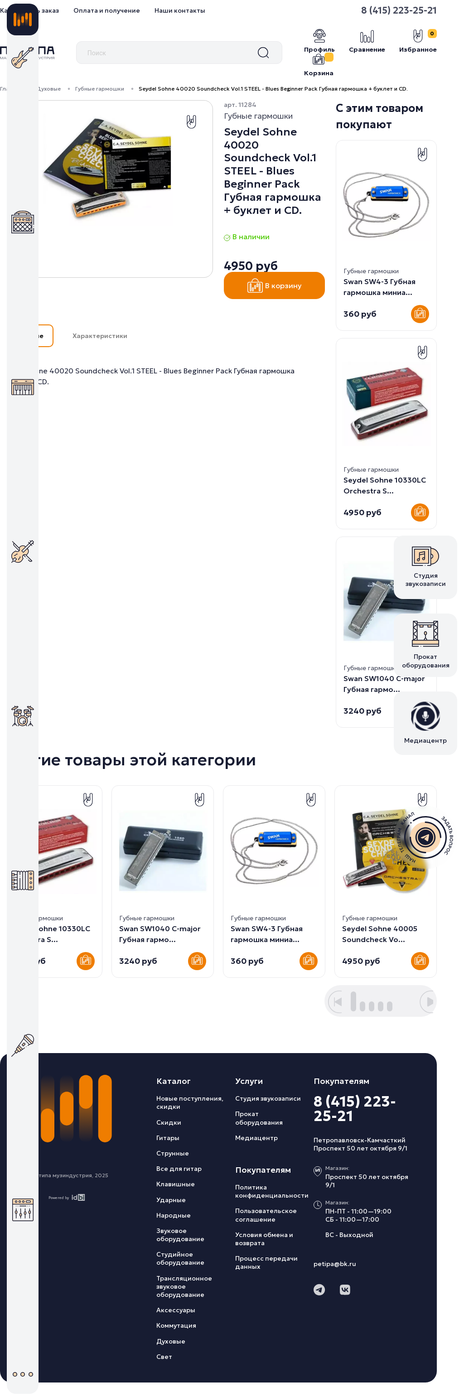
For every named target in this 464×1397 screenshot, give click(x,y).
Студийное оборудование (180, 1258)
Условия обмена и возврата (264, 1239)
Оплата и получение (106, 10)
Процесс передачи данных (266, 1262)
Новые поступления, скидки (189, 1102)
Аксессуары (175, 1310)
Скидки (168, 1122)
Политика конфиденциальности (272, 1191)
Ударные (171, 1200)
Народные (173, 1215)
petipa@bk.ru (335, 1264)
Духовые (48, 88)
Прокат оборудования (259, 1118)
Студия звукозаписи (268, 1098)
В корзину (274, 285)
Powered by (66, 1197)
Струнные (172, 1153)
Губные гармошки (99, 88)
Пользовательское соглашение (266, 1215)
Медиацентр (256, 1138)
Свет (164, 1357)
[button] (335, 1002)
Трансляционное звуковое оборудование (184, 1286)
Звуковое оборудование (180, 1235)
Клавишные (175, 1184)
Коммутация (176, 1325)
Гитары (167, 1138)
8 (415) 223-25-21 (355, 1108)
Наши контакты (180, 10)
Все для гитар (179, 1169)
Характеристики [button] (99, 336)
